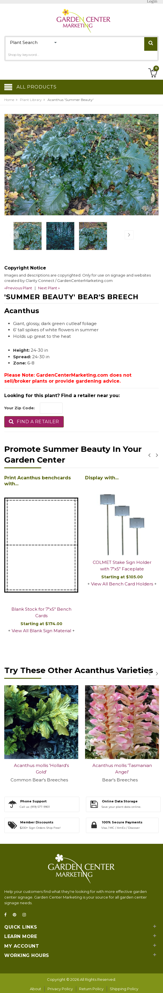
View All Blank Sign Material (41, 630)
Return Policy (91, 988)
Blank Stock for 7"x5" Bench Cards (41, 612)
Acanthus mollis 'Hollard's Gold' (41, 769)
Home (9, 100)
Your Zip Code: (19, 408)
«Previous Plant (18, 288)
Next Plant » (49, 288)
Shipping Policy (124, 988)
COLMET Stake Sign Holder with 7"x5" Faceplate (122, 566)
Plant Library (31, 100)
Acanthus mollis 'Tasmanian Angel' (122, 769)
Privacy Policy (60, 988)
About (35, 988)
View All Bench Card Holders (122, 584)
